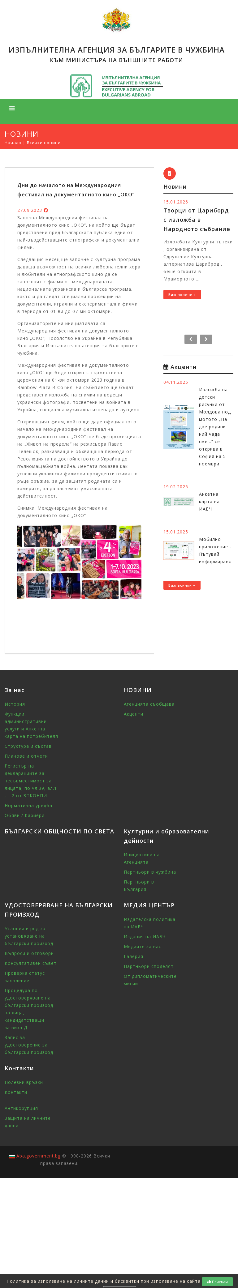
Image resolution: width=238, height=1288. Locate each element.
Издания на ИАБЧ (145, 936)
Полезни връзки (24, 1082)
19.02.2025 (175, 487)
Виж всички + (182, 585)
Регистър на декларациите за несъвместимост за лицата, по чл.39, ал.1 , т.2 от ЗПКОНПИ (31, 780)
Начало (13, 142)
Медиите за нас (142, 946)
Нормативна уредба (28, 805)
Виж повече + (182, 294)
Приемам (217, 1281)
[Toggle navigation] (12, 108)
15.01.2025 (175, 532)
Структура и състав (28, 746)
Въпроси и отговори (29, 953)
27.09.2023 (29, 210)
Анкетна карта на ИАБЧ (209, 501)
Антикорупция (21, 1108)
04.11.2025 (175, 382)
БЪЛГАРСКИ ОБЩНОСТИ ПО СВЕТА (59, 831)
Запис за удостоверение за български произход (29, 1044)
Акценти (133, 714)
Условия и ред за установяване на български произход (29, 936)
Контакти (16, 1092)
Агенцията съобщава (149, 704)
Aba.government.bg (38, 1156)
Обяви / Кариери (25, 815)
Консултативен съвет (31, 963)
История (15, 704)
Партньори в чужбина (150, 872)
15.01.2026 (175, 202)
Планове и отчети (26, 756)
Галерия (133, 956)
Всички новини (44, 142)
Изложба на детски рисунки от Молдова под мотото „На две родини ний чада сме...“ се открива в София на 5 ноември (215, 427)
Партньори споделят (149, 966)
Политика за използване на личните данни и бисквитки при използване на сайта (103, 1281)
